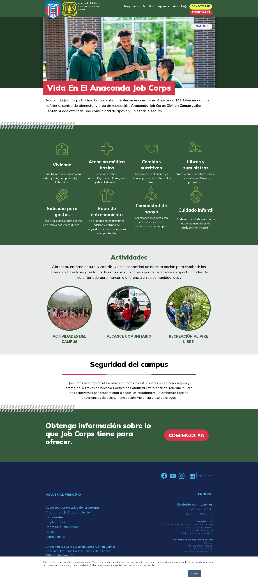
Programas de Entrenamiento (67, 512)
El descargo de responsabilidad (197, 533)
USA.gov (208, 543)
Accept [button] (194, 573)
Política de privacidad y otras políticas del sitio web (188, 524)
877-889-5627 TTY (199, 514)
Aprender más (167, 6)
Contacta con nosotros (195, 504)
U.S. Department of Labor (200, 545)
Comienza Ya (201, 12)
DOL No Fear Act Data (202, 548)
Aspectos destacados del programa (72, 507)
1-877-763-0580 (201, 509)
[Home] (53, 10)
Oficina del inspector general (199, 551)
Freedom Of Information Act (199, 527)
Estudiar (147, 6)
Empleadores (55, 522)
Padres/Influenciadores (62, 527)
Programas (130, 6)
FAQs (184, 6)
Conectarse (201, 6)
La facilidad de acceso (202, 530)
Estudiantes (54, 517)
